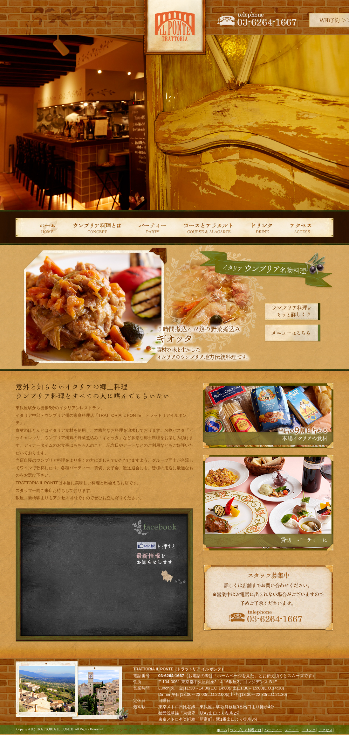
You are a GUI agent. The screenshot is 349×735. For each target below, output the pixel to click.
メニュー (292, 730)
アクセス (308, 227)
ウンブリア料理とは (96, 227)
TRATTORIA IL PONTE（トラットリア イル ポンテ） (174, 30)
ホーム (39, 227)
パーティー (151, 227)
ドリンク (263, 227)
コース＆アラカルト (208, 227)
